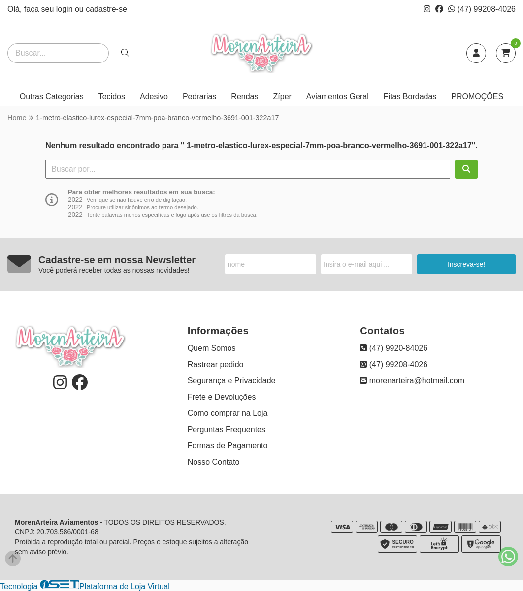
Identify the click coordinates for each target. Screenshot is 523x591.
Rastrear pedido (216, 364)
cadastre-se (106, 9)
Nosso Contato (214, 462)
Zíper (282, 97)
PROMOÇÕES (477, 97)
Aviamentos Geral (337, 97)
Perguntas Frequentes (226, 429)
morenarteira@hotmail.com (412, 380)
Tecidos (111, 97)
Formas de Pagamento (228, 445)
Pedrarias (199, 97)
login (65, 9)
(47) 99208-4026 (482, 9)
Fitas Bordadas (410, 97)
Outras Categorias (52, 97)
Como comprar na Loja (228, 413)
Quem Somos (212, 348)
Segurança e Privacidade (232, 380)
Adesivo (154, 97)
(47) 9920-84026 (393, 348)
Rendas (244, 97)
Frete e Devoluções (222, 397)
